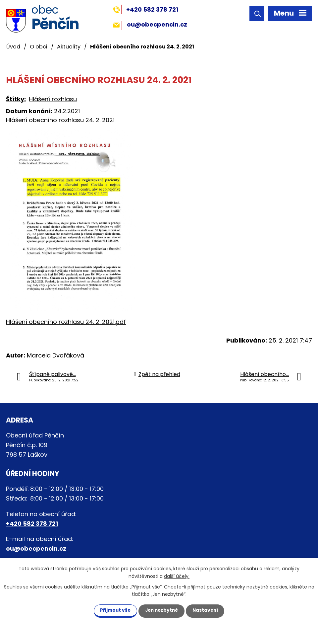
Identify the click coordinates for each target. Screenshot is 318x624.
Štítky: (16, 99)
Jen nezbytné (161, 610)
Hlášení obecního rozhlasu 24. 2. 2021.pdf (66, 322)
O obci (38, 46)
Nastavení (208, 610)
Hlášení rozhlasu (53, 99)
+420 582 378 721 (145, 9)
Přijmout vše (112, 610)
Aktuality (68, 46)
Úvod (13, 46)
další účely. (176, 576)
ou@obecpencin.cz (150, 24)
